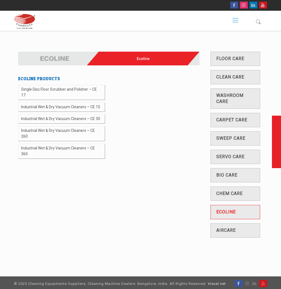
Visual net (217, 284)
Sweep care (230, 138)
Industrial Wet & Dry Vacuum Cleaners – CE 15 (60, 107)
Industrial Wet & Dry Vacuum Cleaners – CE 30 (60, 118)
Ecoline (226, 212)
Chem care (229, 193)
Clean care (230, 77)
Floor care (230, 58)
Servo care (230, 156)
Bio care (226, 175)
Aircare (226, 230)
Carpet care (231, 120)
